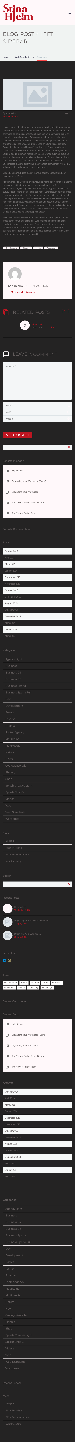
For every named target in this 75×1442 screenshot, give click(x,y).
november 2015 (12, 584)
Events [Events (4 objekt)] (24, 983)
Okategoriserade (15, 765)
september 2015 (13, 597)
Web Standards (10, 117)
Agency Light (13, 659)
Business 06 (13, 679)
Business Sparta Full (18, 692)
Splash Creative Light (18, 785)
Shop (8, 779)
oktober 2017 (11, 551)
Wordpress (12, 818)
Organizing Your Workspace (25, 492)
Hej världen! (17, 471)
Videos (9, 799)
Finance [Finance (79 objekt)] (35, 983)
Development (11, 248)
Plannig (10, 772)
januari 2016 (11, 571)
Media (38, 248)
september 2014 (13, 616)
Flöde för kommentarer (17, 854)
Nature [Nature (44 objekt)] (21, 987)
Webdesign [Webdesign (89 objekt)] (47, 987)
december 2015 (12, 577)
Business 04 (13, 672)
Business (11, 666)
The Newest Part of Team (24, 513)
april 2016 (10, 558)
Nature (9, 752)
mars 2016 (10, 564)
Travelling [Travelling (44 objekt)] (33, 987)
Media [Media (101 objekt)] (45, 983)
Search (69, 447)
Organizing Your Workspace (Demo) (29, 481)
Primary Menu (70, 13)
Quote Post (37, 324)
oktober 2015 (11, 590)
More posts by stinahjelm (23, 292)
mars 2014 (10, 623)
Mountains (12, 739)
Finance (26, 248)
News (9, 759)
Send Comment (17, 435)
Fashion (10, 719)
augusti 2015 (11, 603)
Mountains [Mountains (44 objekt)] (57, 983)
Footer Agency (14, 732)
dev (7, 699)
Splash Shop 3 (14, 792)
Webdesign (51, 248)
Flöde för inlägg (14, 848)
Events (9, 712)
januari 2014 (11, 629)
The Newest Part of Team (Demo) (28, 502)
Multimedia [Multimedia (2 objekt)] (9, 987)
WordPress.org (13, 861)
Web (8, 805)
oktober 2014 (11, 610)
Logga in (10, 841)
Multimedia (12, 745)
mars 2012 (10, 636)
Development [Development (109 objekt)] (10, 983)
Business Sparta (15, 685)
